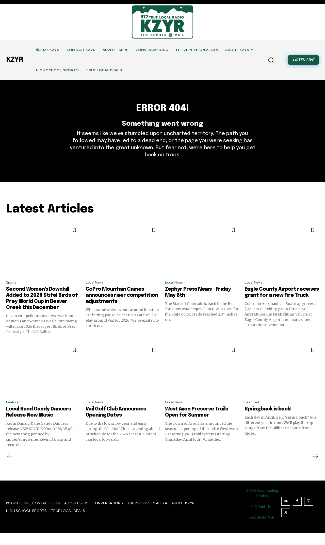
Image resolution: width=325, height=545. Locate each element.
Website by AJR (261, 529)
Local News (96, 292)
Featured (14, 414)
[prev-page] (10, 468)
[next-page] (315, 468)
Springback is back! (268, 421)
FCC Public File (262, 519)
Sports (12, 292)
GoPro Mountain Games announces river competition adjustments (122, 306)
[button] (271, 60)
